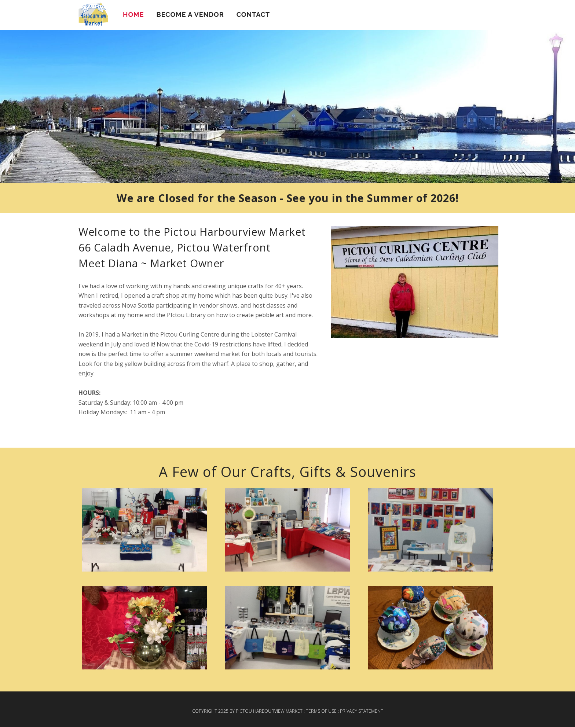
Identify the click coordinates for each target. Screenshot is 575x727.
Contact (253, 14)
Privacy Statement (361, 711)
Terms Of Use (321, 711)
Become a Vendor (190, 14)
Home (133, 14)
